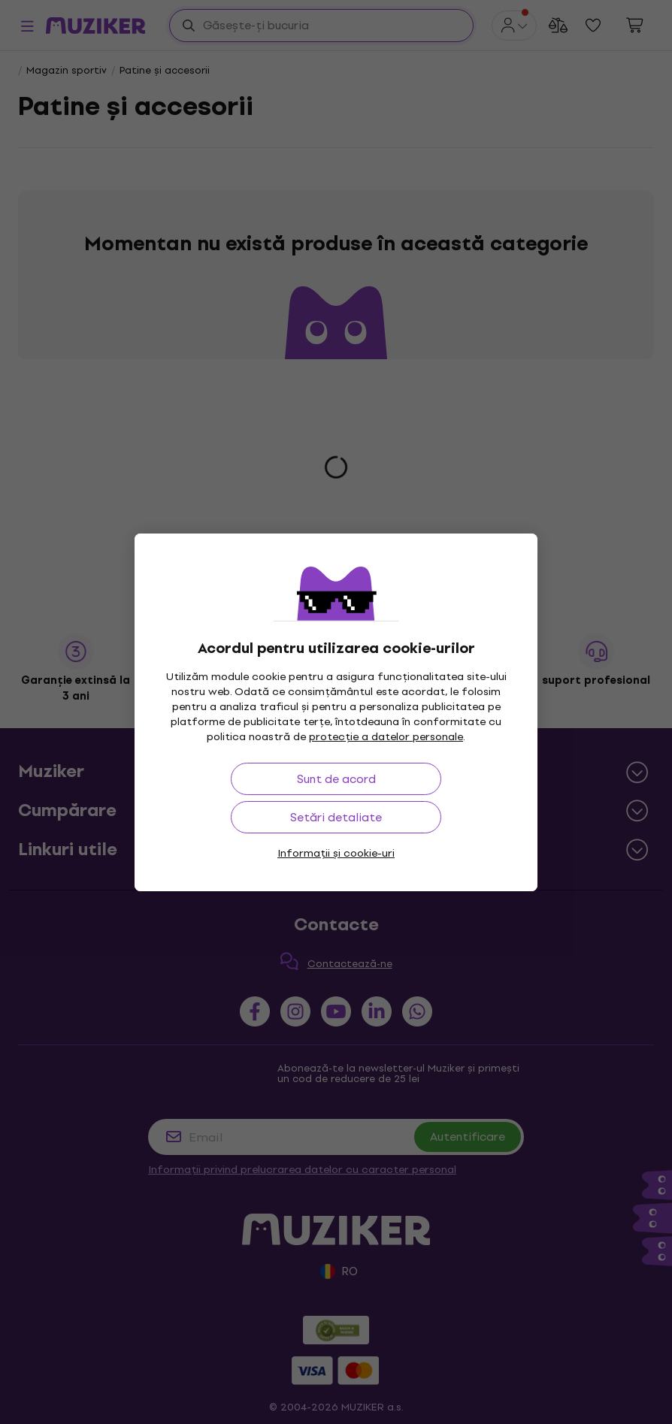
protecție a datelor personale (386, 736)
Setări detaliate (336, 817)
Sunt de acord (336, 778)
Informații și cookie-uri (336, 853)
